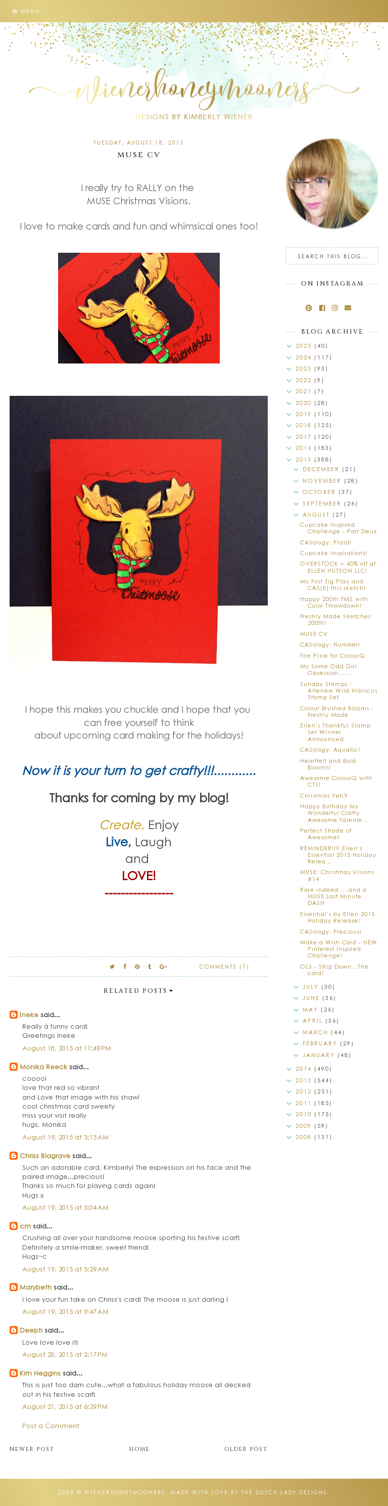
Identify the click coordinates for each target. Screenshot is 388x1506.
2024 (305, 357)
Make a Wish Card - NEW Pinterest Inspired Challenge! (338, 948)
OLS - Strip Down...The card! (334, 970)
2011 (305, 1103)
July (312, 986)
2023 (305, 368)
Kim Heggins (40, 1373)
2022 (305, 380)
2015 (305, 459)
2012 (305, 1091)
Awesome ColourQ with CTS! (336, 781)
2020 (305, 402)
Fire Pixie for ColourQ (332, 655)
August (317, 514)
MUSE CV (314, 633)
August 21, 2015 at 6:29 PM (65, 1406)
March (317, 1032)
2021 (305, 391)
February (321, 1043)
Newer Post (32, 1449)
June (312, 997)
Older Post (246, 1449)
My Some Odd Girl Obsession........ (328, 669)
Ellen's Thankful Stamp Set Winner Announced (335, 731)
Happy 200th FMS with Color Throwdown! (334, 602)
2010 (305, 1114)
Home (139, 1449)
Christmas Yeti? (324, 795)
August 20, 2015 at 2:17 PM (65, 1354)
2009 (305, 1125)
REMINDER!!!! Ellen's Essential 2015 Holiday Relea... (338, 854)
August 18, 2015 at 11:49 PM (66, 1048)
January (320, 1055)
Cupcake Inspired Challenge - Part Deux (338, 528)
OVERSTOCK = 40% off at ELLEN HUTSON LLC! (338, 567)
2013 (305, 1080)
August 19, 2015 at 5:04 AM (65, 1207)
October (320, 491)
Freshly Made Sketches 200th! (335, 619)
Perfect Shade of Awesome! (326, 834)
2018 (305, 425)
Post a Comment (50, 1425)
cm (25, 1225)
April (314, 1020)
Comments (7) (225, 966)
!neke (29, 1014)
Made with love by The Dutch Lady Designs (249, 1492)
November (323, 480)
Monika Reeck (43, 1066)
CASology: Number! (330, 644)
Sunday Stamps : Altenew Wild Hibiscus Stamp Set (338, 690)
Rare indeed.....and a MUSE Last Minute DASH (333, 896)
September (323, 503)
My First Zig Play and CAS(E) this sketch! (333, 584)
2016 (305, 447)
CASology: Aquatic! (330, 749)
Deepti (31, 1330)
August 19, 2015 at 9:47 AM (65, 1311)
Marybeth (36, 1287)
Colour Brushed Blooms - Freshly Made (337, 711)
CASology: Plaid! (326, 542)
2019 (305, 414)
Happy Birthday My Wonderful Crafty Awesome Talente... (334, 812)
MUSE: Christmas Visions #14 (337, 875)
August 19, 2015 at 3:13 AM (65, 1137)
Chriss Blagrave (45, 1155)
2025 (305, 345)
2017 (305, 436)
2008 (305, 1136)
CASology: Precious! (331, 931)
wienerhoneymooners (125, 1492)
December (322, 469)
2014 (305, 1068)
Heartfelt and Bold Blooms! (328, 764)
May (312, 1009)
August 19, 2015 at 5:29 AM (65, 1268)
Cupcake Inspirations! (333, 553)
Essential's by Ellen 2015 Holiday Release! (337, 917)
